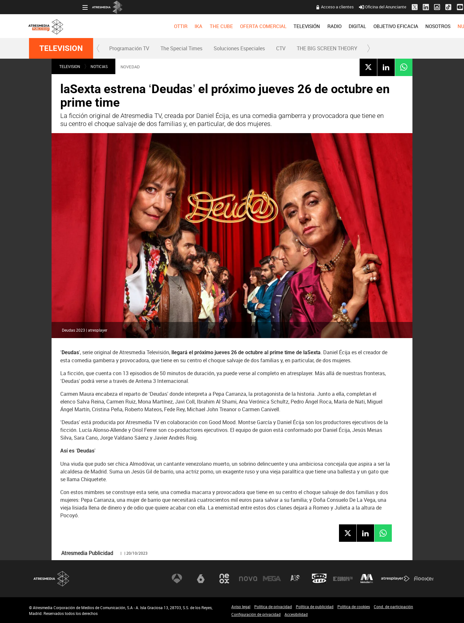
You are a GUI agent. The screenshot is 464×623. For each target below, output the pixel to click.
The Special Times (181, 48)
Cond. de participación (393, 606)
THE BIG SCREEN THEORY (327, 48)
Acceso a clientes (283, 7)
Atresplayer (395, 578)
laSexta (200, 578)
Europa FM (343, 578)
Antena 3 (177, 578)
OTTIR (127, 26)
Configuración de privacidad (256, 614)
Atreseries (295, 578)
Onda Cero (319, 578)
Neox (224, 578)
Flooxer (423, 578)
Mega (272, 578)
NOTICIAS (99, 66)
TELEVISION (61, 48)
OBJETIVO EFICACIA (342, 26)
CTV (280, 48)
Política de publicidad (315, 606)
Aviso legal (240, 606)
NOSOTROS (384, 26)
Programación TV (129, 48)
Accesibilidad (296, 614)
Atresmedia (51, 579)
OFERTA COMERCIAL (210, 26)
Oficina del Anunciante (329, 7)
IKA (145, 26)
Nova (248, 578)
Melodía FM (366, 578)
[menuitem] (127, 26)
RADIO (281, 26)
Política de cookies (353, 606)
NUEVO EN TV (419, 26)
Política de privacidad (273, 606)
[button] (98, 48)
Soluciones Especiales (239, 48)
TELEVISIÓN (253, 26)
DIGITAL (304, 26)
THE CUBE (167, 26)
